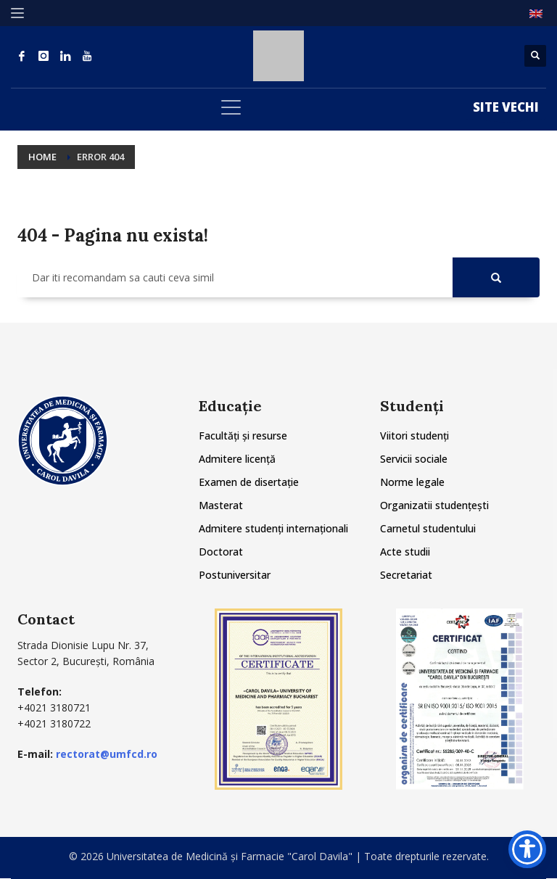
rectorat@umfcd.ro (106, 754)
